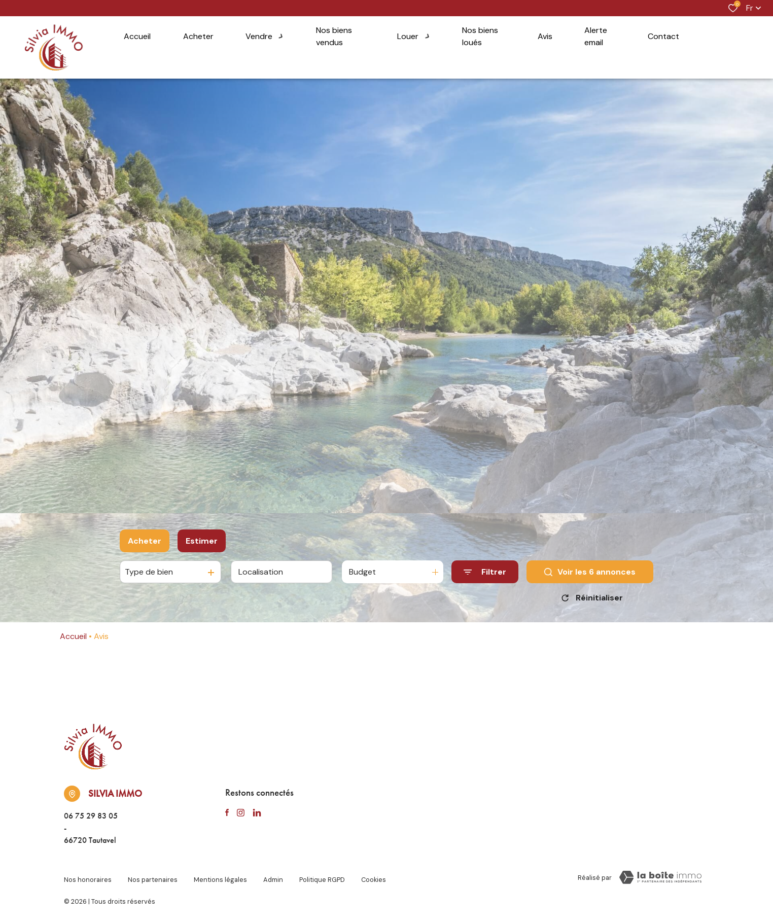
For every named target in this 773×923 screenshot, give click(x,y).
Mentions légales (220, 875)
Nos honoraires (88, 875)
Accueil (73, 636)
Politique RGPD (322, 875)
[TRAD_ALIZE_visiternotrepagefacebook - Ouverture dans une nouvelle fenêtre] (227, 813)
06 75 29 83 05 (91, 815)
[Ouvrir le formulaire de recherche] (484, 571)
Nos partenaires (153, 875)
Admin (273, 875)
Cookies (373, 875)
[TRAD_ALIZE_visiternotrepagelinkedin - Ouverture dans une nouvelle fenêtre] (257, 813)
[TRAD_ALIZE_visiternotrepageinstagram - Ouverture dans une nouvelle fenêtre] (240, 813)
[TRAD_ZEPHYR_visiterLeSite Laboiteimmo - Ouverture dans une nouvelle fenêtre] (660, 877)
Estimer (202, 541)
